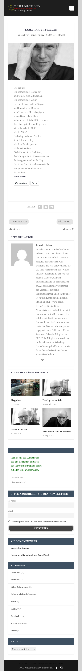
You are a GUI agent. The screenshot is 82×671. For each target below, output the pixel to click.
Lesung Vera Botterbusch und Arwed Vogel (30, 555)
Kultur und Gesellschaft (21, 594)
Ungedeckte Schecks (20, 548)
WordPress (59, 663)
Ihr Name (12, 501)
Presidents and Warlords (56, 431)
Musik (13, 602)
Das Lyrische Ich (52, 400)
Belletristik (16, 572)
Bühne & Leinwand (19, 587)
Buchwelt (15, 580)
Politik (62, 35)
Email (10, 511)
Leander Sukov (37, 35)
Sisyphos (16, 400)
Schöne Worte (17, 623)
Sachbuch (15, 616)
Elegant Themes (37, 663)
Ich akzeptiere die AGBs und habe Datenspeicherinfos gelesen (39, 522)
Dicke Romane (19, 429)
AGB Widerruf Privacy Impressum (36, 667)
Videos (14, 631)
